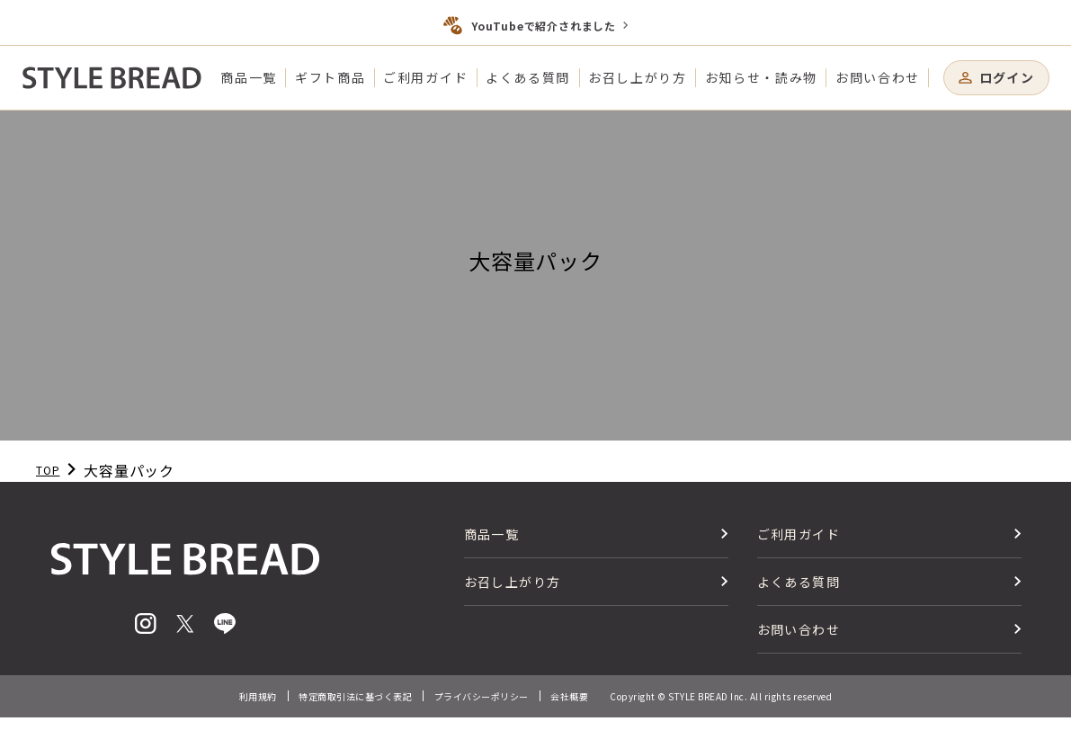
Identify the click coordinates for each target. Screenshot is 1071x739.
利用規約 (258, 696)
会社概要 (569, 696)
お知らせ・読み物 (761, 77)
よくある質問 (528, 77)
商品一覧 (248, 77)
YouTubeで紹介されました (543, 25)
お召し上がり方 (637, 77)
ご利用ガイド (425, 77)
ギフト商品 (330, 77)
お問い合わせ (877, 77)
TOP (47, 469)
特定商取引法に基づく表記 (355, 696)
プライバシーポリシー (481, 696)
